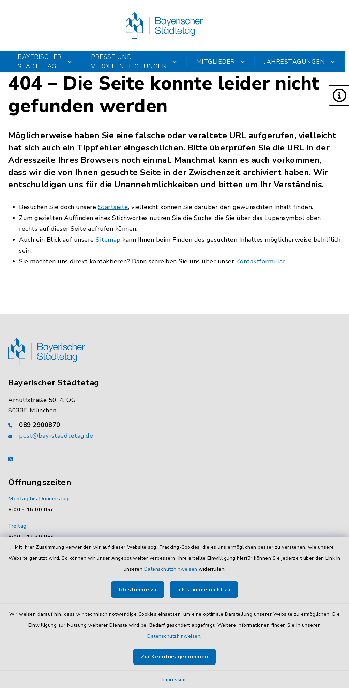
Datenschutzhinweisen (170, 569)
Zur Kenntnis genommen (174, 656)
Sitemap (108, 240)
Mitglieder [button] (220, 62)
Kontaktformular (261, 261)
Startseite (113, 207)
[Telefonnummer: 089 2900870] (174, 425)
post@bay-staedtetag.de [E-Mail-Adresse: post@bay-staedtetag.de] (56, 436)
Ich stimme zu (138, 589)
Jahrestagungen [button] (299, 62)
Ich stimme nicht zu (204, 589)
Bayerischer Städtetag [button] (45, 61)
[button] (339, 95)
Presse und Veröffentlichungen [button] (134, 61)
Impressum (174, 679)
